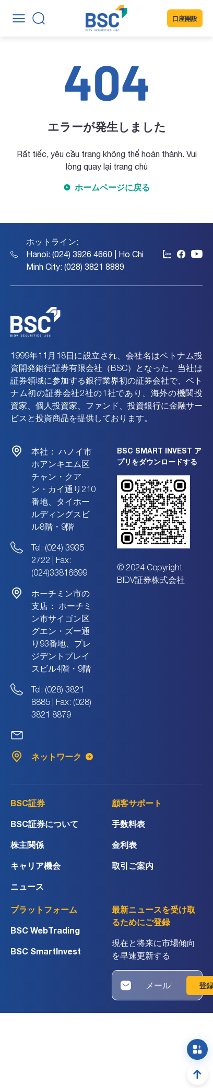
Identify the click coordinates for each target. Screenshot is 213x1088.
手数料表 (128, 824)
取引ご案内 (132, 865)
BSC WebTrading (45, 930)
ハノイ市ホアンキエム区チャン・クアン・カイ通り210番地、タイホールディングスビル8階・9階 (63, 489)
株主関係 (27, 845)
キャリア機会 (35, 865)
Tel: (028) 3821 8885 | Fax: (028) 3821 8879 (61, 702)
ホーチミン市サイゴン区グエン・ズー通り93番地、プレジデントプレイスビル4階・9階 (61, 631)
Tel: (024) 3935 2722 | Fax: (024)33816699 (59, 560)
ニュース (27, 886)
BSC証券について (44, 824)
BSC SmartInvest (45, 951)
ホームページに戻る (112, 187)
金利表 (124, 845)
